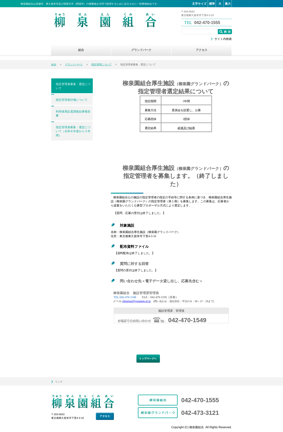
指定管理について (101, 64)
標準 (212, 3)
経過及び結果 (186, 128)
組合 (53, 64)
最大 (228, 3)
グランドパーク (74, 64)
